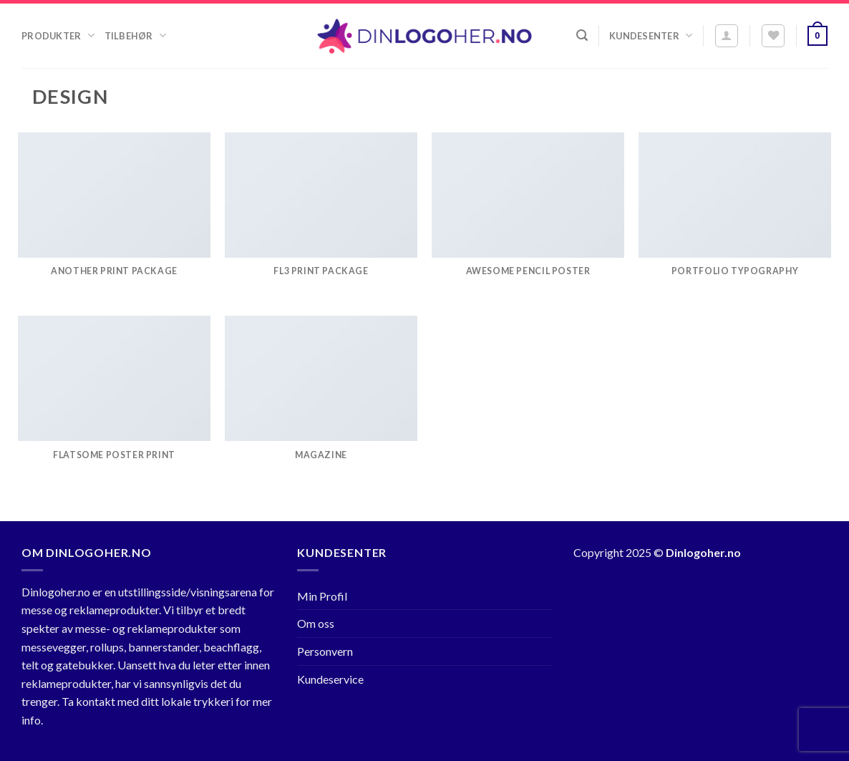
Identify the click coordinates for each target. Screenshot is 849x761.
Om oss (315, 623)
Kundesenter (650, 35)
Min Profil (322, 596)
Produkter (57, 35)
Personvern (325, 651)
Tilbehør (135, 35)
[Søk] (582, 35)
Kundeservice (330, 679)
